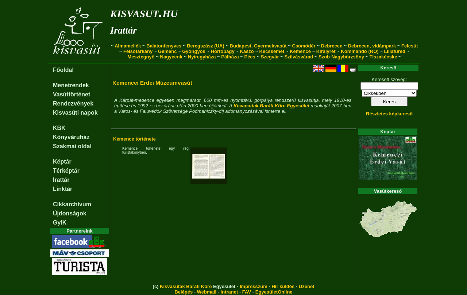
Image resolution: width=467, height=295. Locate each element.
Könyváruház (71, 137)
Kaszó (247, 51)
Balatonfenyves (163, 46)
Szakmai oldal (72, 146)
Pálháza (230, 57)
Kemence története (134, 139)
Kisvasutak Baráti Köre (186, 286)
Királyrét (326, 51)
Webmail (206, 292)
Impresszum (253, 286)
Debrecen (332, 46)
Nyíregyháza (202, 57)
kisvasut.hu (144, 12)
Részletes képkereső (389, 113)
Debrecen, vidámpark (372, 46)
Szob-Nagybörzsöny (341, 57)
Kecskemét (272, 51)
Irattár (123, 30)
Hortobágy (223, 51)
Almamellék (128, 46)
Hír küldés (282, 286)
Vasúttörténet (71, 94)
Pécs (249, 57)
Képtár (62, 161)
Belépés (183, 292)
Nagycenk (171, 57)
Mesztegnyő (140, 57)
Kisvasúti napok (75, 113)
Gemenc (167, 51)
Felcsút (409, 46)
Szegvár (270, 57)
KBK (59, 128)
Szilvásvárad (298, 57)
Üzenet (306, 286)
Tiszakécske (383, 57)
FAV (246, 292)
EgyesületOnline (274, 292)
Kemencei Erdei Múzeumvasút (152, 83)
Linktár (62, 189)
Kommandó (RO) (359, 51)
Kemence (300, 51)
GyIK (59, 222)
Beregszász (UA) (205, 46)
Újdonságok (69, 213)
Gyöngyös (193, 51)
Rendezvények (73, 103)
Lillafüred (394, 51)
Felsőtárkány (138, 51)
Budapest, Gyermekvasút (258, 46)
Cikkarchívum (72, 204)
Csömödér (304, 46)
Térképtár (66, 171)
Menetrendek (71, 85)
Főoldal (63, 70)
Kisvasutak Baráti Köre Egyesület (271, 105)
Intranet (229, 292)
